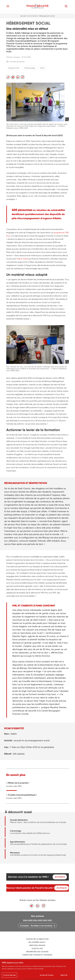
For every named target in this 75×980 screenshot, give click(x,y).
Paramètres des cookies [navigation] (37, 952)
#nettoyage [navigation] (29, 68)
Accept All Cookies (46, 975)
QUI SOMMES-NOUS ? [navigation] (37, 942)
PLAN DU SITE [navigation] (37, 949)
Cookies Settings (9, 975)
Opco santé (22, 259)
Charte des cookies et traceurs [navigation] (37, 955)
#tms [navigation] (42, 68)
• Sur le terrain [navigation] (32, 16)
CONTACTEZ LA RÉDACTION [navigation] (37, 939)
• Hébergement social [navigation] (46, 16)
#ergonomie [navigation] (13, 68)
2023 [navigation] (40, 920)
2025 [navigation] (30, 920)
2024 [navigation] (35, 920)
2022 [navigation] (45, 920)
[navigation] (37, 6)
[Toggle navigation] (8, 6)
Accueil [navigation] (23, 16)
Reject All (64, 975)
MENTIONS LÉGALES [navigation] (37, 945)
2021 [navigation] (50, 920)
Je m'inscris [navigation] (60, 877)
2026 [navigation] (25, 920)
